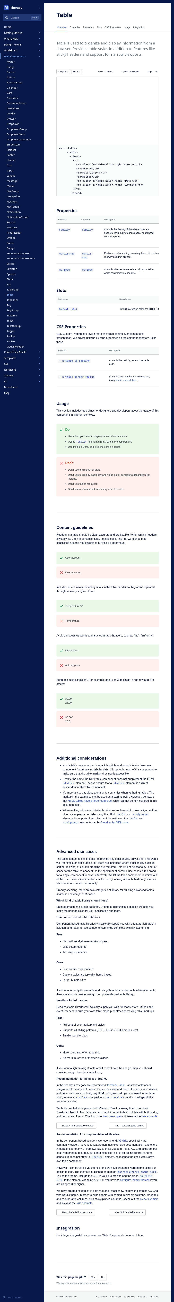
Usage (62, 403)
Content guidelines (74, 527)
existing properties (107, 337)
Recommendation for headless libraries (81, 1078)
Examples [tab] (75, 27)
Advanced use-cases (76, 851)
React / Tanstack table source (76, 1125)
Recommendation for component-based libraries (87, 1134)
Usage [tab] (127, 27)
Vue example (149, 1116)
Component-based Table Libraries (78, 917)
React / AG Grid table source (75, 1212)
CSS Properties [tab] (113, 27)
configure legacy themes (135, 1180)
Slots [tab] (99, 27)
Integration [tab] (138, 27)
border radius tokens (126, 380)
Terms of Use (115, 1297)
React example (111, 1116)
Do (67, 429)
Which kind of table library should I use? (82, 900)
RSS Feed (154, 1297)
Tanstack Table (116, 1085)
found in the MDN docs (115, 822)
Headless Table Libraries (71, 1001)
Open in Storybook (129, 71)
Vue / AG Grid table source (127, 1212)
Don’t (69, 463)
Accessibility (101, 1297)
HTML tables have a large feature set (90, 800)
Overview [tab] (62, 27)
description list (141, 474)
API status (142, 1297)
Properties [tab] (88, 27)
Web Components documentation (122, 1235)
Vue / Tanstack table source (127, 1125)
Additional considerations (81, 758)
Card (85, 446)
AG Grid (122, 1140)
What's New (129, 1297)
